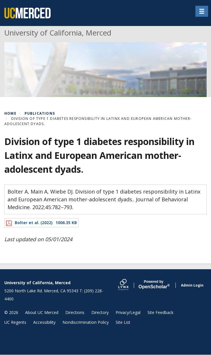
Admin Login (192, 285)
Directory (100, 312)
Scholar (153, 284)
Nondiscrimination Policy (85, 322)
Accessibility (44, 322)
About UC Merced (41, 312)
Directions (74, 312)
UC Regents (15, 322)
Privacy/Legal (128, 312)
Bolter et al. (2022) (34, 222)
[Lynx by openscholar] (128, 285)
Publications (40, 113)
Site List (123, 322)
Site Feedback (160, 312)
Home (10, 113)
